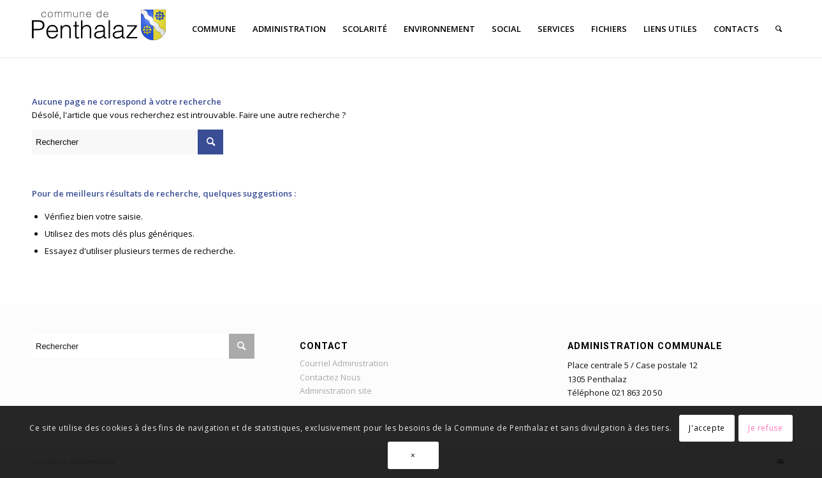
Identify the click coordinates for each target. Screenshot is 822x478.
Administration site (336, 390)
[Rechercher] (778, 28)
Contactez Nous (330, 377)
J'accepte (706, 427)
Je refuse (765, 427)
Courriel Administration (344, 363)
